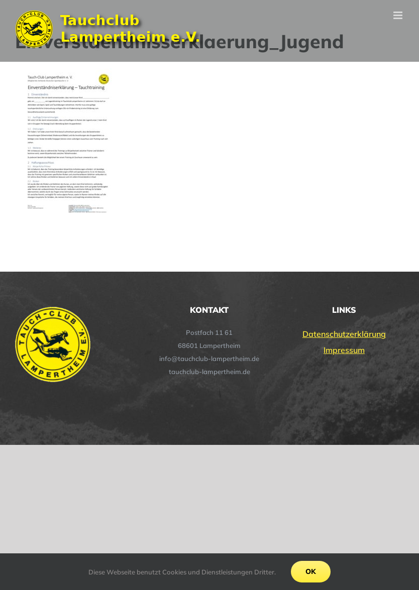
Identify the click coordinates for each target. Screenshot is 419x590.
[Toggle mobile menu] (398, 15)
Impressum (344, 350)
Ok (310, 571)
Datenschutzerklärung (344, 334)
